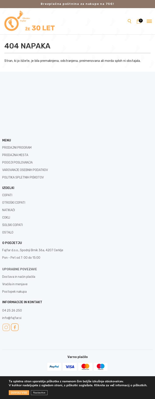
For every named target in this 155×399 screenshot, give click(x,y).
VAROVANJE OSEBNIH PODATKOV (25, 170)
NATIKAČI (8, 210)
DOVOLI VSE (19, 392)
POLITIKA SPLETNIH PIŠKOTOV (23, 177)
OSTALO (7, 232)
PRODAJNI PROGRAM (17, 148)
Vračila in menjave (15, 284)
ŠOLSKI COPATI (12, 225)
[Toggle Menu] (149, 21)
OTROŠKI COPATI (13, 203)
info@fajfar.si (11, 318)
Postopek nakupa (14, 292)
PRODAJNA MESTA (15, 155)
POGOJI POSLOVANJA (17, 162)
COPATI (7, 195)
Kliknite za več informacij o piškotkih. (120, 385)
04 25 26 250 (12, 310)
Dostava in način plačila (18, 277)
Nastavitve (39, 392)
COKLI (6, 217)
